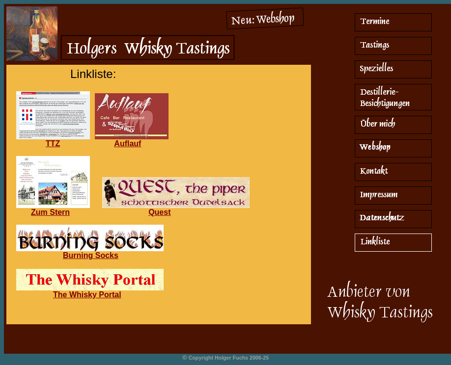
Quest (159, 212)
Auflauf (127, 143)
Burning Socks (90, 255)
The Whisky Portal (87, 294)
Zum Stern (50, 212)
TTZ (53, 143)
